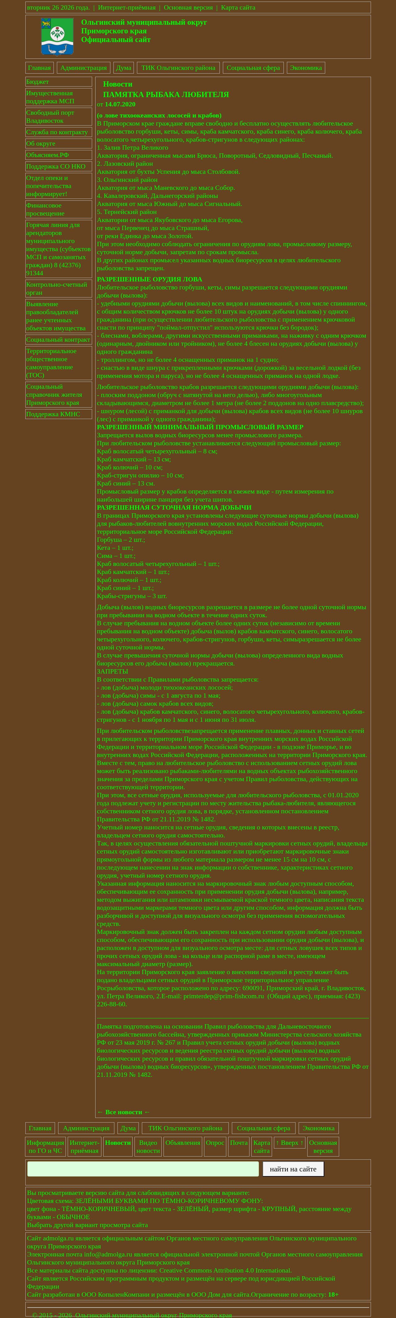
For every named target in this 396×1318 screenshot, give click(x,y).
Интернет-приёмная (126, 7)
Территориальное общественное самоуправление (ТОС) (51, 363)
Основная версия (188, 7)
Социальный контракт (58, 339)
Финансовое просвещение (45, 209)
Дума (123, 67)
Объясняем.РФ (47, 155)
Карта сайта (238, 7)
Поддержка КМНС (53, 414)
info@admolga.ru (108, 1254)
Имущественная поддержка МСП (50, 97)
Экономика (306, 67)
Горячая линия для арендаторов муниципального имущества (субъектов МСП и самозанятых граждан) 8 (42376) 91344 (58, 249)
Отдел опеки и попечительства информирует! (48, 186)
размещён (171, 1294)
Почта (239, 1142)
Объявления (182, 1142)
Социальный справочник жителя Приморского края (54, 394)
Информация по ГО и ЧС (45, 1146)
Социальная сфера (253, 67)
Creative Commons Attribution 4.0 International (224, 1270)
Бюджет (37, 81)
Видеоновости (148, 1146)
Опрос (215, 1142)
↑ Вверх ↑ (290, 1142)
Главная (39, 67)
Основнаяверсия (323, 1146)
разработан (59, 1294)
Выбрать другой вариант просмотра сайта (87, 1225)
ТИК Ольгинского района (178, 67)
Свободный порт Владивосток (50, 116)
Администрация (83, 67)
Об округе (40, 143)
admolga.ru (58, 1238)
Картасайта (261, 1146)
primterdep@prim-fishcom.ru (224, 996)
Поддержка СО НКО (56, 166)
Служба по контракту (57, 132)
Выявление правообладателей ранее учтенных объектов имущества (56, 316)
